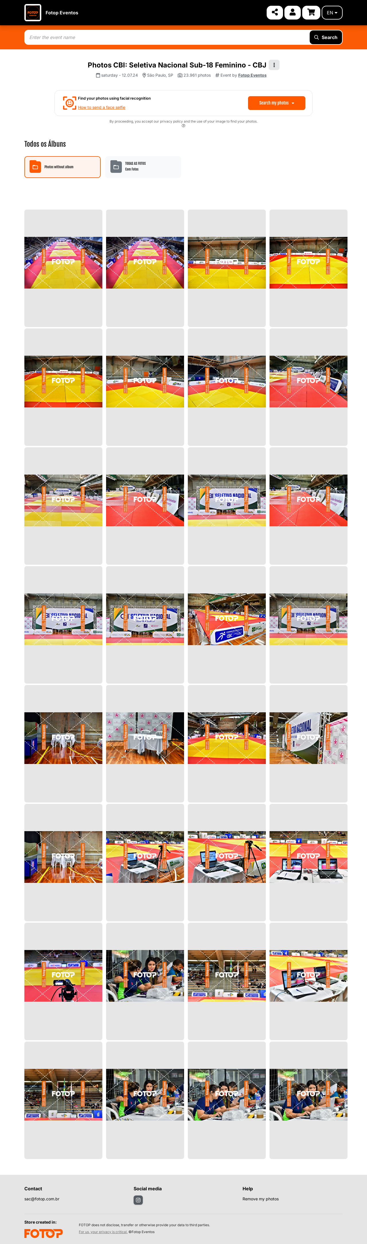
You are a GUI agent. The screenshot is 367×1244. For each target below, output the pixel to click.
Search (325, 37)
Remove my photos (261, 1198)
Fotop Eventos (62, 13)
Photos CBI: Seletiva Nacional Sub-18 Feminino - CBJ (177, 65)
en (332, 13)
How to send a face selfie (101, 107)
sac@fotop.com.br (41, 1198)
